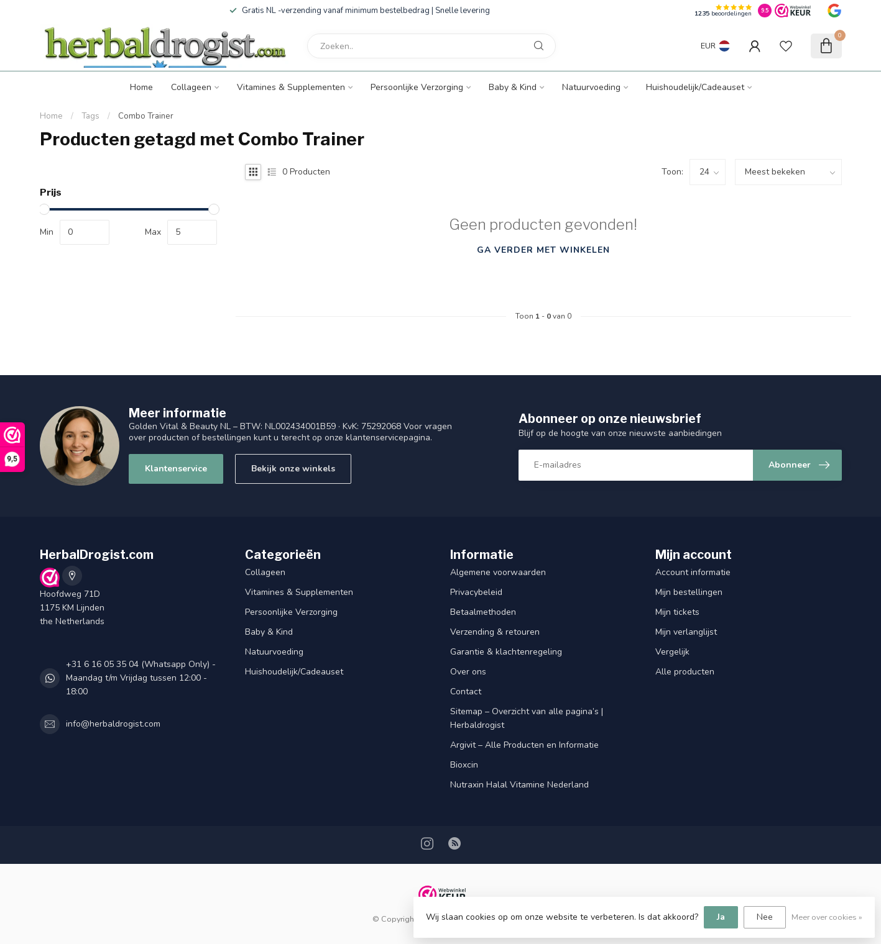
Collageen (191, 87)
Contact (465, 691)
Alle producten (684, 672)
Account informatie (693, 572)
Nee (765, 917)
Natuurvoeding (591, 87)
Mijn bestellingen (688, 592)
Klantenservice (176, 468)
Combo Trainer (145, 116)
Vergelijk (672, 652)
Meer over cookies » (826, 917)
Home (141, 87)
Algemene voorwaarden (498, 572)
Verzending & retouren (495, 632)
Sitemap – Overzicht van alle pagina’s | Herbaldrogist (526, 718)
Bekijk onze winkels (293, 468)
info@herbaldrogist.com (113, 724)
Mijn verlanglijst (686, 632)
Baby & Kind (513, 87)
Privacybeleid (476, 592)
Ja (721, 917)
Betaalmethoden (483, 612)
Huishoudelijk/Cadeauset (695, 87)
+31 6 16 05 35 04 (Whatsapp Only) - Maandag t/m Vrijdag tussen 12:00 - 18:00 (141, 677)
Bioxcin (464, 765)
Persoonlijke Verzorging (417, 87)
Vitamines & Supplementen (291, 87)
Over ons (468, 672)
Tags (90, 116)
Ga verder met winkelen (543, 250)
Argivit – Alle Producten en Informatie (524, 745)
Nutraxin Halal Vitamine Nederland (519, 785)
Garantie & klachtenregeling (506, 652)
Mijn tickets (677, 612)
